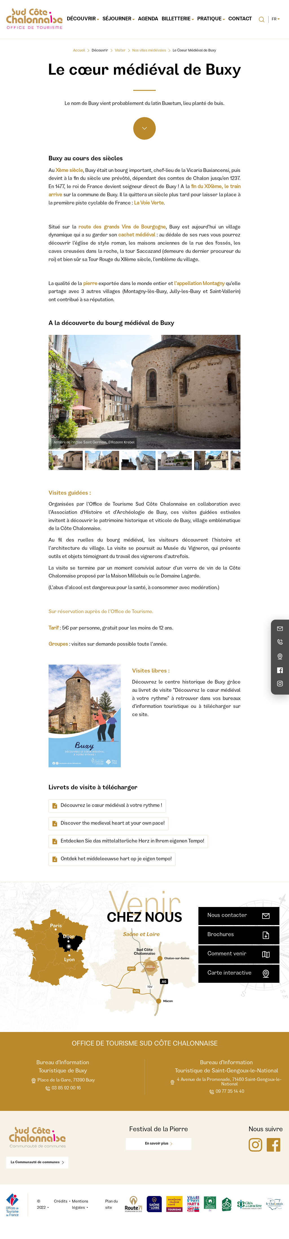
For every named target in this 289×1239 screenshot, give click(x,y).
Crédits (60, 1202)
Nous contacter (238, 916)
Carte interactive (238, 973)
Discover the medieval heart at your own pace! (108, 824)
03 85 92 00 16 (63, 1089)
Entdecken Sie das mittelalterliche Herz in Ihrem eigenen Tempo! (128, 841)
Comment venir (238, 954)
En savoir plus (158, 1144)
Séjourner (118, 19)
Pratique (211, 19)
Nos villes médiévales (149, 51)
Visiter (120, 51)
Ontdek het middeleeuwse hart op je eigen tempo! (112, 859)
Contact (240, 19)
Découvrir (83, 19)
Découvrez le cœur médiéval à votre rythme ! (107, 806)
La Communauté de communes (37, 1162)
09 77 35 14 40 (226, 1092)
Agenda (148, 19)
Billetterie (178, 19)
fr (276, 19)
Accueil (79, 51)
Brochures (238, 935)
